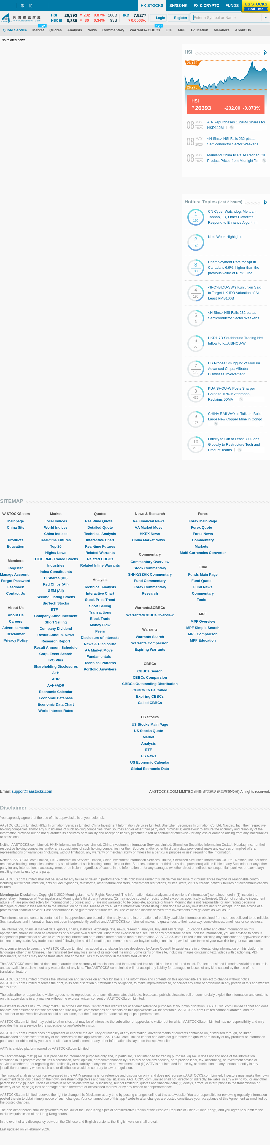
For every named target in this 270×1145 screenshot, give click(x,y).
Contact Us (15, 593)
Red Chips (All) (56, 584)
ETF (56, 610)
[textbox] (230, 17)
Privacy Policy (16, 640)
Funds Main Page (203, 574)
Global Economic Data (150, 769)
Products (15, 540)
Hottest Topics (213, 201)
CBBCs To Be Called (150, 690)
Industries (55, 565)
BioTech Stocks (55, 603)
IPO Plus (55, 660)
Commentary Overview (150, 562)
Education (15, 546)
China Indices (56, 534)
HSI (188, 52)
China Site (16, 527)
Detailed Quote (100, 527)
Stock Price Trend (100, 600)
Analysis (149, 743)
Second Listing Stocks (56, 597)
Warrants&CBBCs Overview (149, 615)
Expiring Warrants (149, 649)
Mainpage (15, 521)
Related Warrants (100, 553)
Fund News (202, 587)
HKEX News (150, 534)
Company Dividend (56, 628)
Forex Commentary (150, 587)
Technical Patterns (100, 663)
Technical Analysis (100, 534)
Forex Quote (203, 527)
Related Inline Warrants (100, 565)
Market (150, 737)
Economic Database (56, 698)
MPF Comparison (203, 634)
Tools (203, 600)
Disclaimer (16, 634)
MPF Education (203, 640)
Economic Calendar (55, 692)
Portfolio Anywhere (100, 669)
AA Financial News (150, 521)
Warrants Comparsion (149, 643)
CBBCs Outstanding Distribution (150, 684)
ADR (56, 679)
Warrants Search (150, 637)
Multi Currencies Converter (203, 553)
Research (150, 593)
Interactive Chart (100, 540)
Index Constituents (56, 572)
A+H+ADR (55, 685)
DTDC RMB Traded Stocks (56, 559)
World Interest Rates (55, 711)
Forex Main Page (203, 521)
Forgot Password (15, 581)
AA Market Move (100, 650)
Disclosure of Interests (100, 638)
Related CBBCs (100, 559)
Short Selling (56, 622)
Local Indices (55, 521)
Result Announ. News (55, 635)
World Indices (56, 527)
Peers (100, 631)
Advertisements (15, 628)
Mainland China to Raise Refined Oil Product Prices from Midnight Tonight (236, 160)
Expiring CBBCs (150, 696)
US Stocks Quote (150, 731)
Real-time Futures (56, 540)
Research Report (55, 641)
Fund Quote (202, 581)
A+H (55, 673)
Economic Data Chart (56, 704)
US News (150, 756)
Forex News (203, 534)
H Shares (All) (56, 578)
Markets (203, 546)
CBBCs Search (150, 671)
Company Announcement (55, 616)
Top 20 (55, 546)
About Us (16, 615)
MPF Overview (203, 621)
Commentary (203, 540)
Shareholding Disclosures (56, 666)
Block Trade (100, 619)
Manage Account (15, 574)
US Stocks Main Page (150, 724)
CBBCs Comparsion (150, 677)
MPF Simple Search (203, 628)
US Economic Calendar (150, 762)
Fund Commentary (150, 581)
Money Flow (100, 625)
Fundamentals (100, 657)
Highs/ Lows (55, 553)
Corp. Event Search (55, 654)
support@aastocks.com (32, 791)
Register (16, 568)
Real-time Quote (100, 521)
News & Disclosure (100, 644)
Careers (15, 621)
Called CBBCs (150, 703)
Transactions (100, 612)
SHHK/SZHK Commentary (150, 574)
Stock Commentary (150, 568)
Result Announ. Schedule (55, 647)
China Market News (150, 540)
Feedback (15, 587)
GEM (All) (56, 591)
